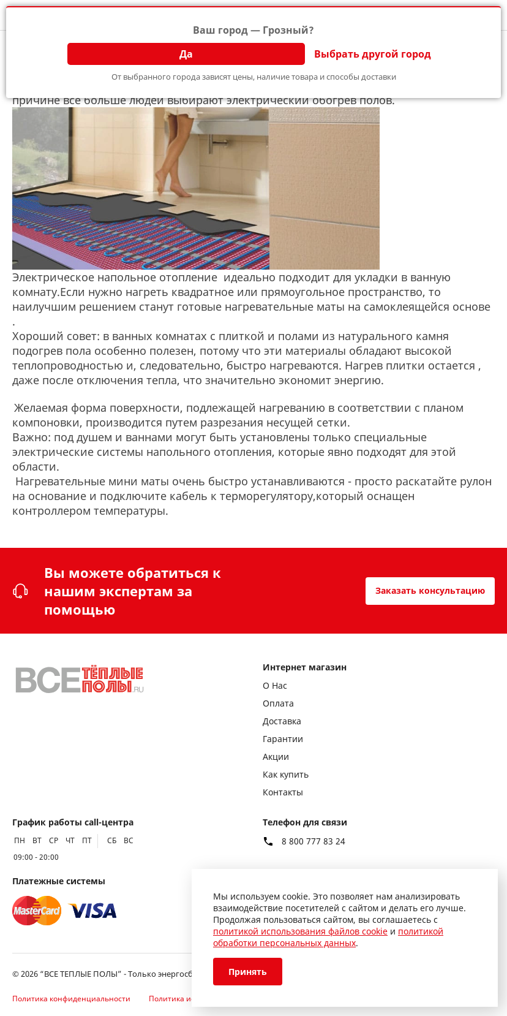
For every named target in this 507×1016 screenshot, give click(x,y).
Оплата (278, 703)
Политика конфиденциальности (71, 998)
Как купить (286, 774)
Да (186, 54)
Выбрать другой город (372, 54)
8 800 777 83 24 (313, 841)
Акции (276, 756)
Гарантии (283, 739)
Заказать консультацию (430, 590)
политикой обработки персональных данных (328, 937)
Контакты (283, 792)
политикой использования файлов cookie (300, 931)
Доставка (282, 721)
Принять (247, 971)
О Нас (275, 685)
